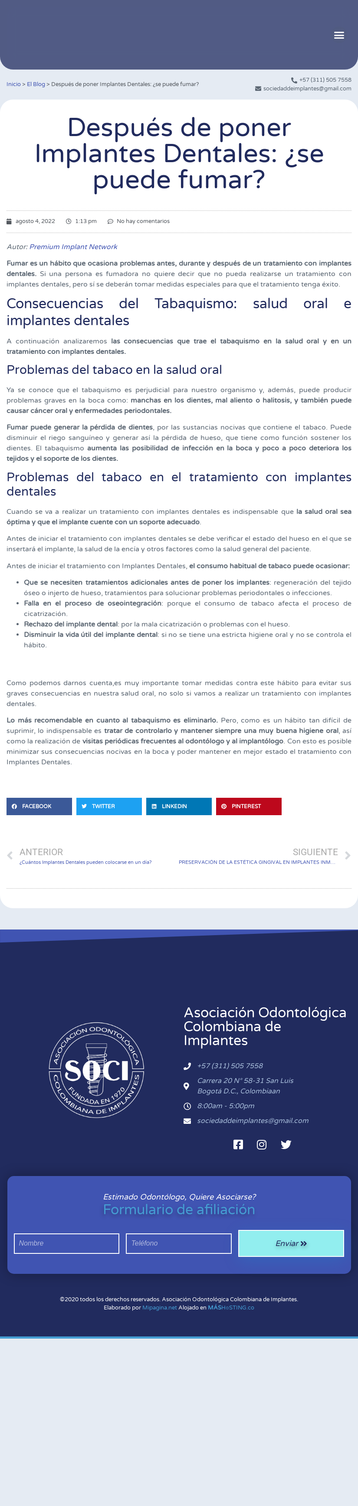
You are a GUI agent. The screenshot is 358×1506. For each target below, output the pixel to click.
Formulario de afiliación (179, 1210)
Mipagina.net (159, 1307)
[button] (339, 35)
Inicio (14, 84)
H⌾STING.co (231, 1307)
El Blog (36, 84)
